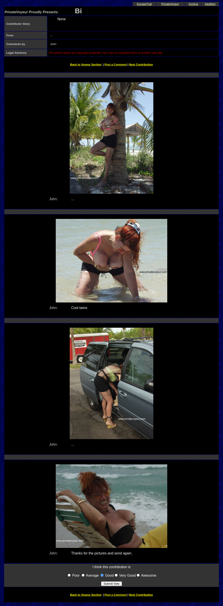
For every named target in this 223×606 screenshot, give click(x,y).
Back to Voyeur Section (85, 64)
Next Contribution (141, 64)
